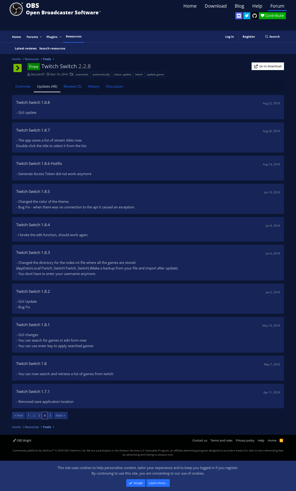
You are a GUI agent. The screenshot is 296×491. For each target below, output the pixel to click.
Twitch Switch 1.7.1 (33, 391)
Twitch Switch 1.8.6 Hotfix (39, 163)
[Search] (272, 37)
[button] (41, 37)
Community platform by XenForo (49, 450)
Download (216, 6)
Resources (73, 36)
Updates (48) (47, 86)
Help (257, 6)
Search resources (52, 48)
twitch (139, 74)
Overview (23, 86)
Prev (20, 415)
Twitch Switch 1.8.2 (33, 291)
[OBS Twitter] (246, 15)
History (93, 86)
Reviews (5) (72, 86)
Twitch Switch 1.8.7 (33, 130)
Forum (277, 6)
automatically (101, 74)
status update (122, 74)
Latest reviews (26, 48)
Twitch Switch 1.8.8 (33, 102)
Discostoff (37, 74)
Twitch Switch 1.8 (31, 363)
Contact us (199, 440)
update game (155, 74)
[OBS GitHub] (254, 15)
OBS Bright (22, 440)
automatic (82, 74)
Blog (239, 6)
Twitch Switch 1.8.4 (33, 224)
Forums (32, 37)
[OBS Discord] (238, 15)
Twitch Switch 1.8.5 (33, 191)
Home (190, 6)
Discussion (114, 86)
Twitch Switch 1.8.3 (33, 252)
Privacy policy (245, 440)
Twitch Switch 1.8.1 (33, 324)
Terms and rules (221, 440)
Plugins (51, 37)
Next (59, 415)
